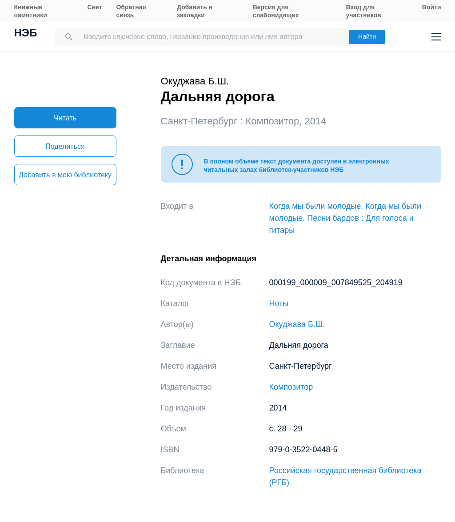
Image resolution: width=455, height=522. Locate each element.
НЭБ (25, 34)
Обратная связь (131, 11)
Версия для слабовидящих (276, 11)
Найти (367, 36)
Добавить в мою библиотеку (65, 175)
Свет (94, 7)
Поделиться (64, 146)
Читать (65, 118)
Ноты (279, 303)
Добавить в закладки (194, 11)
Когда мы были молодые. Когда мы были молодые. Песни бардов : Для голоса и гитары (345, 218)
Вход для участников (363, 11)
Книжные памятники (30, 11)
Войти (431, 7)
